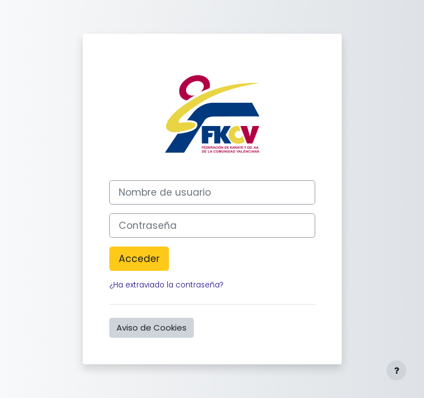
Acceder (139, 258)
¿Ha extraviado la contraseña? (166, 285)
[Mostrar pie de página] (396, 370)
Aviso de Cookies (151, 327)
